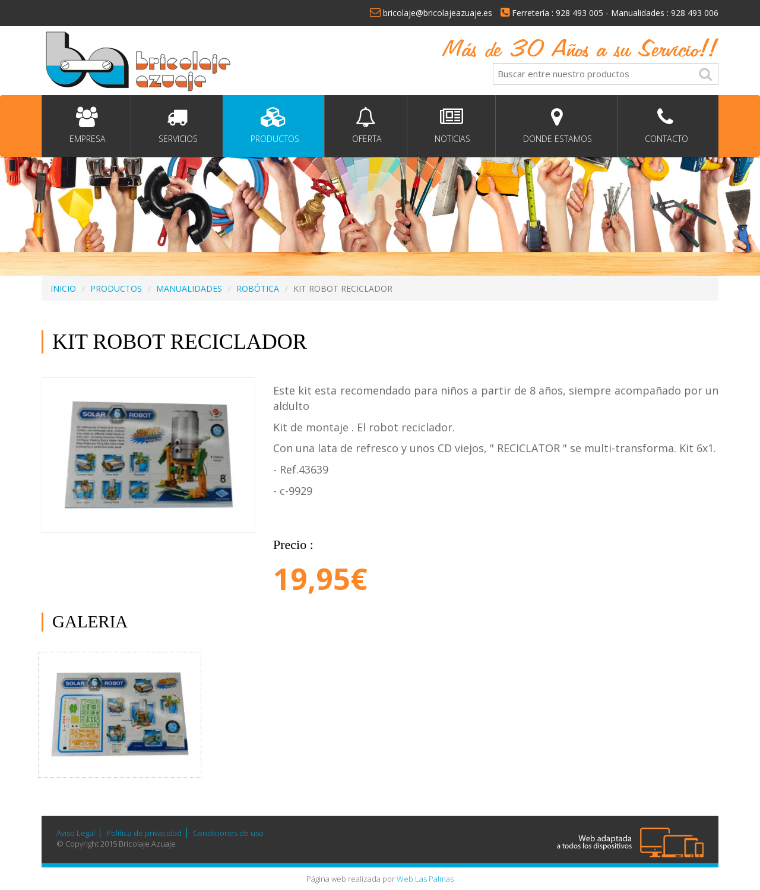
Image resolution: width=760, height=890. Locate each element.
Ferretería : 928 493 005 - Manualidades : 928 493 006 (609, 12)
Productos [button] (273, 125)
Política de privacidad (144, 833)
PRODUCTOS (116, 288)
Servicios (177, 125)
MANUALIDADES (189, 288)
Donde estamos (556, 125)
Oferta (366, 125)
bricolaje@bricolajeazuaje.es (431, 12)
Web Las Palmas (425, 878)
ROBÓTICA (257, 288)
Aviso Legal (75, 833)
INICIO (63, 288)
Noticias (451, 125)
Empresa (86, 125)
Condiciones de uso (228, 833)
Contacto (665, 125)
